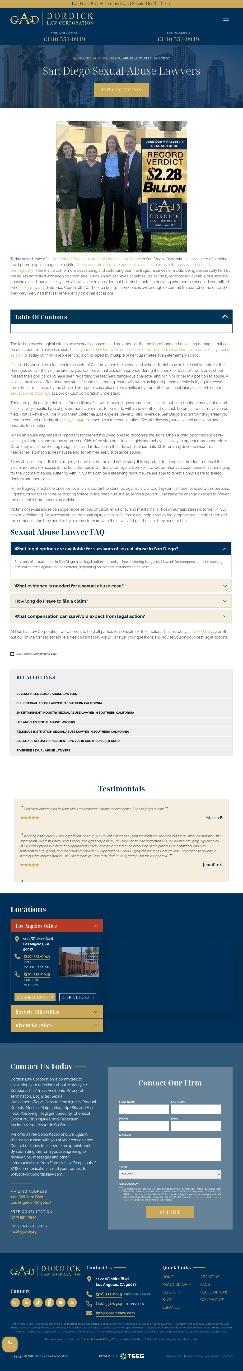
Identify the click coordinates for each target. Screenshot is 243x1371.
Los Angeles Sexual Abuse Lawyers (45, 722)
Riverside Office (33, 1025)
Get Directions (35, 997)
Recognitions (214, 1292)
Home (77, 58)
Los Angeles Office (36, 926)
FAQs (205, 1284)
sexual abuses (33, 287)
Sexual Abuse (96, 58)
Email (176, 1118)
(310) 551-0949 (64, 39)
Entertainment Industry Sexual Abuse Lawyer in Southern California (75, 712)
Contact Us (212, 1300)
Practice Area (176, 1284)
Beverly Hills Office (37, 1012)
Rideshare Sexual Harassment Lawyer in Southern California (68, 741)
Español (171, 1307)
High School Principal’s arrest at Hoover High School (96, 259)
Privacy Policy (199, 1197)
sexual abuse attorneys (30, 393)
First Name (127, 1102)
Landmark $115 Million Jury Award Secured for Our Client (121, 3)
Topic (123, 1167)
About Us (210, 1277)
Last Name (179, 1102)
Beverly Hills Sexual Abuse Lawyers (46, 694)
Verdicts (171, 1292)
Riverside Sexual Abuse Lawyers (43, 750)
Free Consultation (121, 89)
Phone (124, 1118)
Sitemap (227, 1356)
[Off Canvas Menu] (226, 18)
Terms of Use (173, 1356)
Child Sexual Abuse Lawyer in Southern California (59, 703)
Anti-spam (212, 1356)
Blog (167, 1300)
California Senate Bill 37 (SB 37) (101, 1339)
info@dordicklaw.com (115, 1313)
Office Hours (78, 998)
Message (126, 1135)
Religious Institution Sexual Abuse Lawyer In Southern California (72, 731)
